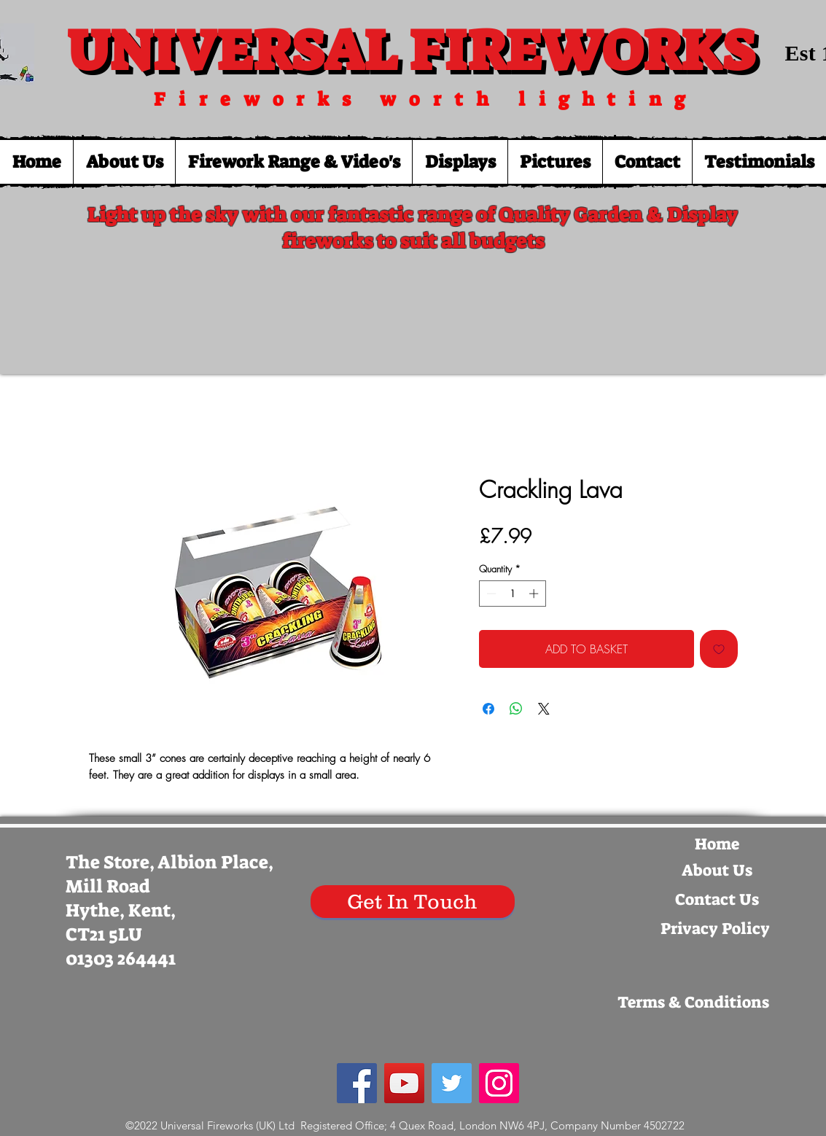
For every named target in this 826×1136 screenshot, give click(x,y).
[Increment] (535, 593)
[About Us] (717, 870)
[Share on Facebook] (488, 708)
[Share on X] (544, 708)
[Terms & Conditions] (693, 1002)
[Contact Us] (717, 899)
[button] (293, 162)
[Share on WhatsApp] (516, 708)
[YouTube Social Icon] (404, 1083)
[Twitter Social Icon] (452, 1083)
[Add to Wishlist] (719, 649)
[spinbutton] (512, 593)
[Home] (717, 844)
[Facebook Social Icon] (357, 1083)
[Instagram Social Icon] (499, 1083)
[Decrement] (490, 593)
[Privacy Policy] (715, 929)
